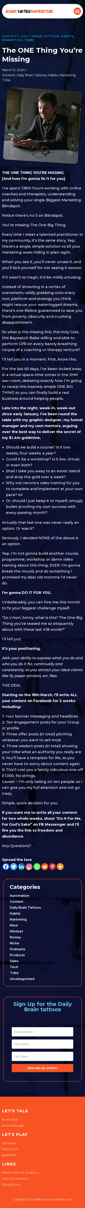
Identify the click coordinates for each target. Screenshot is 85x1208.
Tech (14, 967)
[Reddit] (44, 866)
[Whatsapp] (36, 866)
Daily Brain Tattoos (40, 36)
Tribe (29, 40)
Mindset (16, 931)
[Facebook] (5, 866)
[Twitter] (13, 866)
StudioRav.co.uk (61, 1199)
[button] (77, 11)
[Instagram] (29, 866)
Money (15, 937)
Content (10, 36)
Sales (14, 961)
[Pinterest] (52, 866)
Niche (14, 943)
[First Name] (42, 1044)
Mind (14, 925)
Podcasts (17, 949)
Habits (67, 36)
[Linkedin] (21, 866)
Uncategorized (22, 979)
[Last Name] (42, 1056)
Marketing (12, 40)
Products (17, 955)
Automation (19, 896)
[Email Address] (42, 1031)
